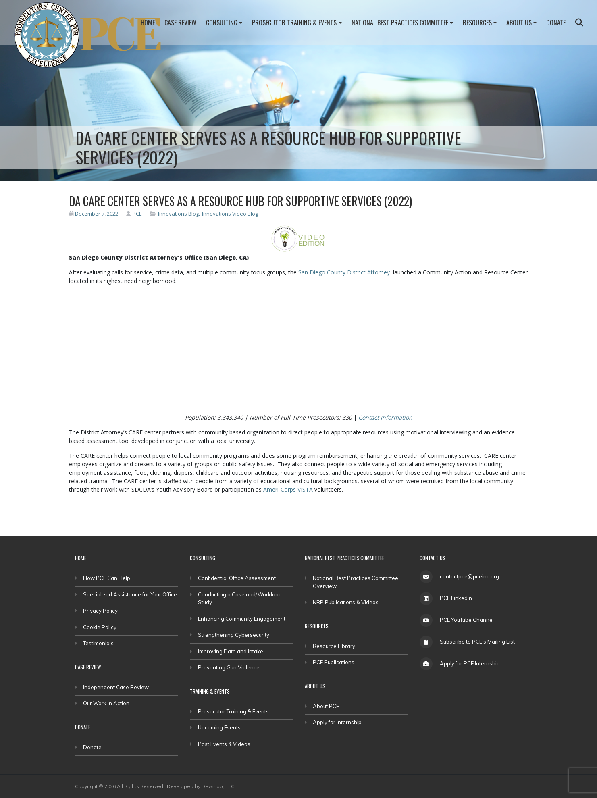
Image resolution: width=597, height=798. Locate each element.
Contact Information (385, 417)
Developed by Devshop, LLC (200, 786)
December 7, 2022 (94, 213)
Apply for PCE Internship (470, 663)
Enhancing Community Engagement (241, 618)
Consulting (221, 22)
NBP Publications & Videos (346, 602)
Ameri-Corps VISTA (288, 489)
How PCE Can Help (106, 578)
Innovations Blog (178, 213)
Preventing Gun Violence (229, 667)
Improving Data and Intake (230, 651)
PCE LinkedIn (456, 598)
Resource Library (334, 646)
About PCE (326, 706)
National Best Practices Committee (400, 22)
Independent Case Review (116, 687)
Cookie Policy (99, 627)
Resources (477, 22)
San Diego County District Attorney (344, 272)
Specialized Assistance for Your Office (130, 594)
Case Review (180, 22)
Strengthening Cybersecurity (233, 635)
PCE (134, 213)
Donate (556, 22)
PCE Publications (333, 662)
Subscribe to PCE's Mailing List (477, 641)
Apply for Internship (337, 722)
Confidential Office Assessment (237, 578)
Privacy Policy (100, 610)
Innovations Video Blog (230, 213)
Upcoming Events (219, 727)
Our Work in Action (106, 703)
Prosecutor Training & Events (294, 22)
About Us (519, 22)
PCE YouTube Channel (467, 620)
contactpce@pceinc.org (469, 576)
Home (148, 22)
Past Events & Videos (224, 744)
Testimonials (98, 643)
